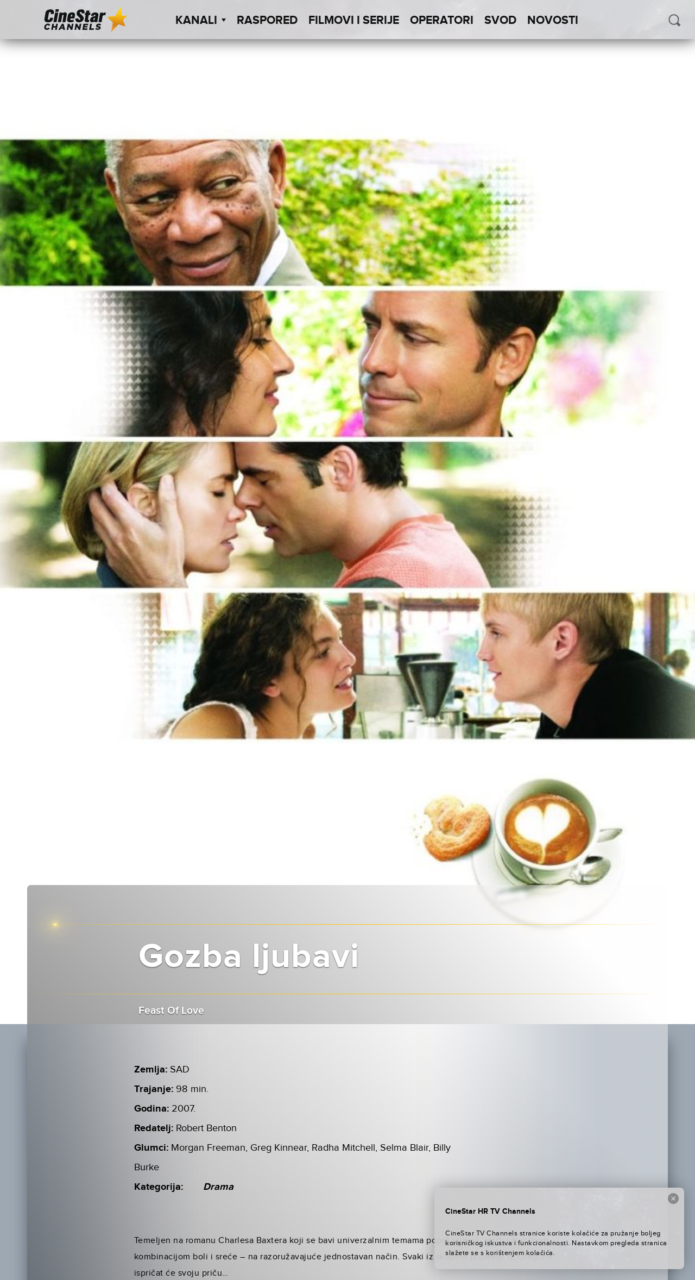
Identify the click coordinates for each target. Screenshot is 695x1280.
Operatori (441, 21)
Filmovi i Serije (353, 21)
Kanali (200, 21)
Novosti (552, 21)
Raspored (267, 21)
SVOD (500, 21)
